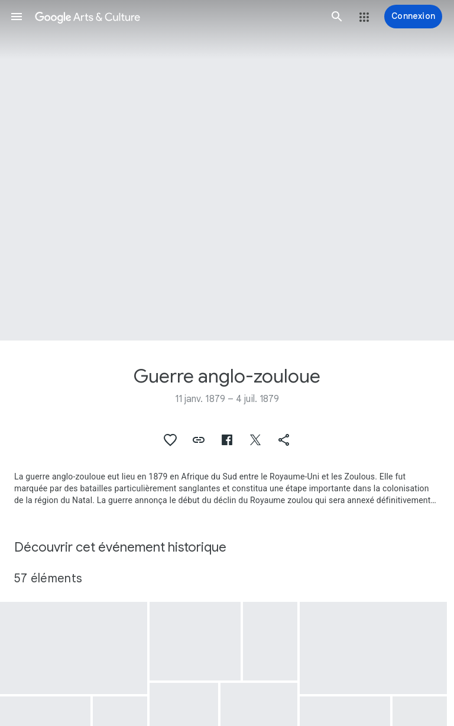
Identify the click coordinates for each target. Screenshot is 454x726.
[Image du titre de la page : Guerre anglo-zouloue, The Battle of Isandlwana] (227, 170)
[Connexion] (413, 16)
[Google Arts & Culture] (176, 16)
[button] (16, 16)
